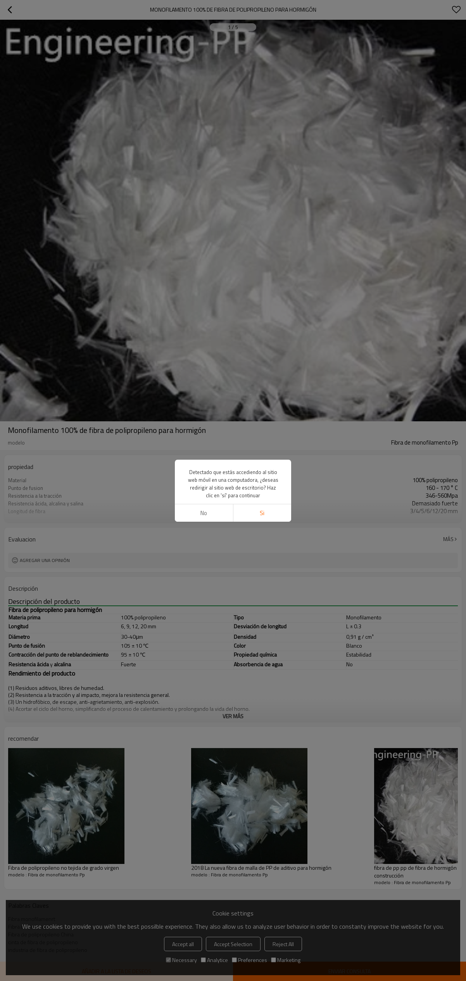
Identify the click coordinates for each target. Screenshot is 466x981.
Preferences (249, 960)
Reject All (283, 944)
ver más (233, 517)
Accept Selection (233, 944)
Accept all (183, 944)
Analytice (214, 960)
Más (448, 539)
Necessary (181, 960)
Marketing (285, 960)
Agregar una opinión (45, 560)
